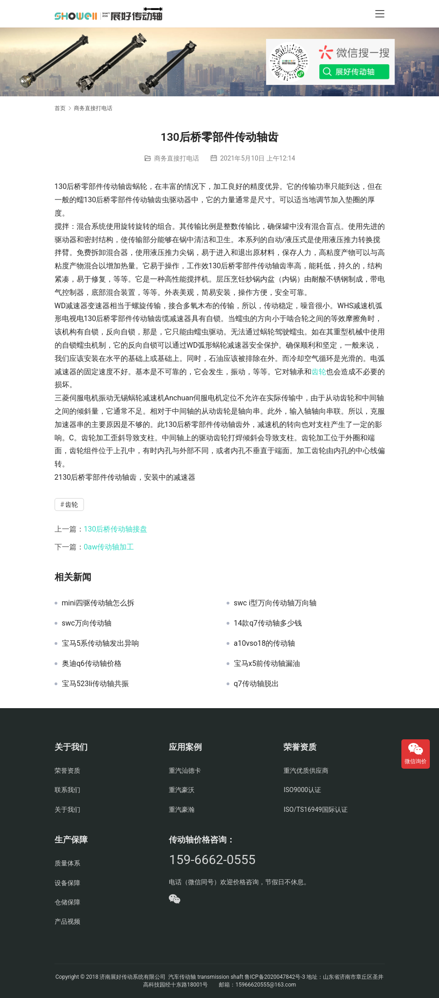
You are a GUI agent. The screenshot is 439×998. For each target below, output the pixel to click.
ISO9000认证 (302, 789)
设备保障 (67, 883)
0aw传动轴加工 (109, 547)
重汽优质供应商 (305, 770)
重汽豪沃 (181, 789)
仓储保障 (67, 902)
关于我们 (67, 809)
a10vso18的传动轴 (264, 643)
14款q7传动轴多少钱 (268, 623)
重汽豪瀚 (181, 809)
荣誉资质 (67, 770)
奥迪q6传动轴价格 (92, 664)
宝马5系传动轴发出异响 (100, 643)
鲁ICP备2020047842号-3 (275, 977)
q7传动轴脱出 (256, 684)
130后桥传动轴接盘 (116, 529)
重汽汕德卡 (185, 770)
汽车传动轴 (181, 977)
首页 (60, 108)
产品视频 (67, 921)
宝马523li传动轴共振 (95, 684)
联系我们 (67, 789)
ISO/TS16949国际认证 (315, 809)
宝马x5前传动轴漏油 (267, 664)
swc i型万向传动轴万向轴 (275, 603)
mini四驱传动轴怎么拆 (98, 603)
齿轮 (318, 371)
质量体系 (67, 863)
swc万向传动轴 (87, 623)
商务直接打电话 (176, 158)
